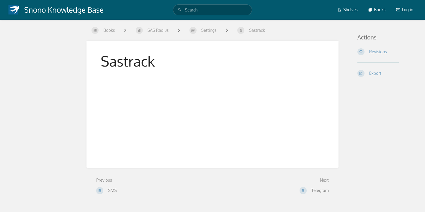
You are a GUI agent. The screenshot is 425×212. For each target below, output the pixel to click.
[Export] (384, 73)
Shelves (347, 9)
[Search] (180, 9)
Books (376, 9)
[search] (212, 9)
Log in (404, 9)
